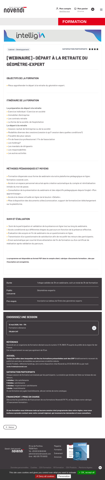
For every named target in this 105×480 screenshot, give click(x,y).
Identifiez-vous (64, 11)
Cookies (33, 467)
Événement (58, 453)
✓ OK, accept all (86, 472)
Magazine (57, 446)
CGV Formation (45, 467)
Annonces (58, 457)
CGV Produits (71, 467)
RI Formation (58, 467)
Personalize (64, 476)
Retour (10, 427)
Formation (58, 450)
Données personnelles (19, 467)
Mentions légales (85, 467)
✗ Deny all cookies (45, 476)
